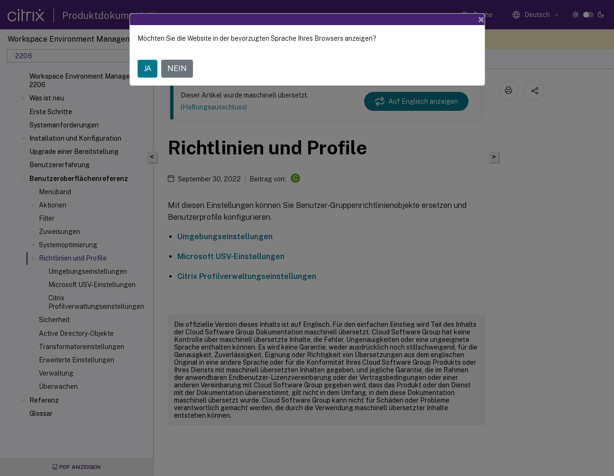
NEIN (177, 68)
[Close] (481, 19)
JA (147, 68)
